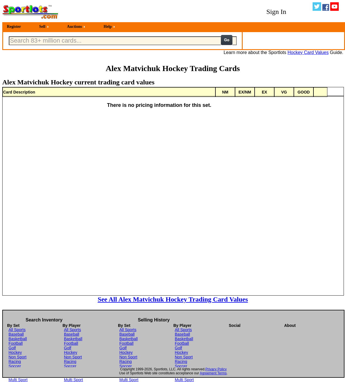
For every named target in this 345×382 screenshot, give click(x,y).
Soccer (15, 366)
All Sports (17, 329)
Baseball (16, 334)
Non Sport (17, 357)
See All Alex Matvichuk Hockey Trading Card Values (173, 299)
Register (14, 26)
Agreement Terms (213, 373)
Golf (12, 348)
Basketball (18, 339)
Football (16, 343)
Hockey (15, 352)
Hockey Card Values (308, 52)
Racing (15, 361)
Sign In (276, 11)
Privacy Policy (216, 369)
